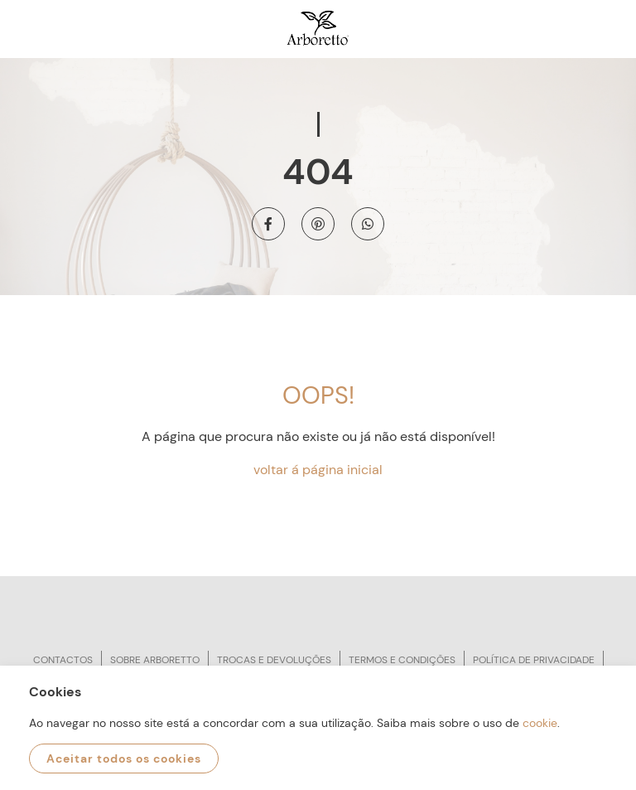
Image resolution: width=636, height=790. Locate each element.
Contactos (63, 659)
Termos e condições (402, 659)
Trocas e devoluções (274, 659)
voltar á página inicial (318, 469)
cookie (540, 722)
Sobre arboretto (155, 659)
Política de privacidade (534, 659)
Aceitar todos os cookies (123, 758)
